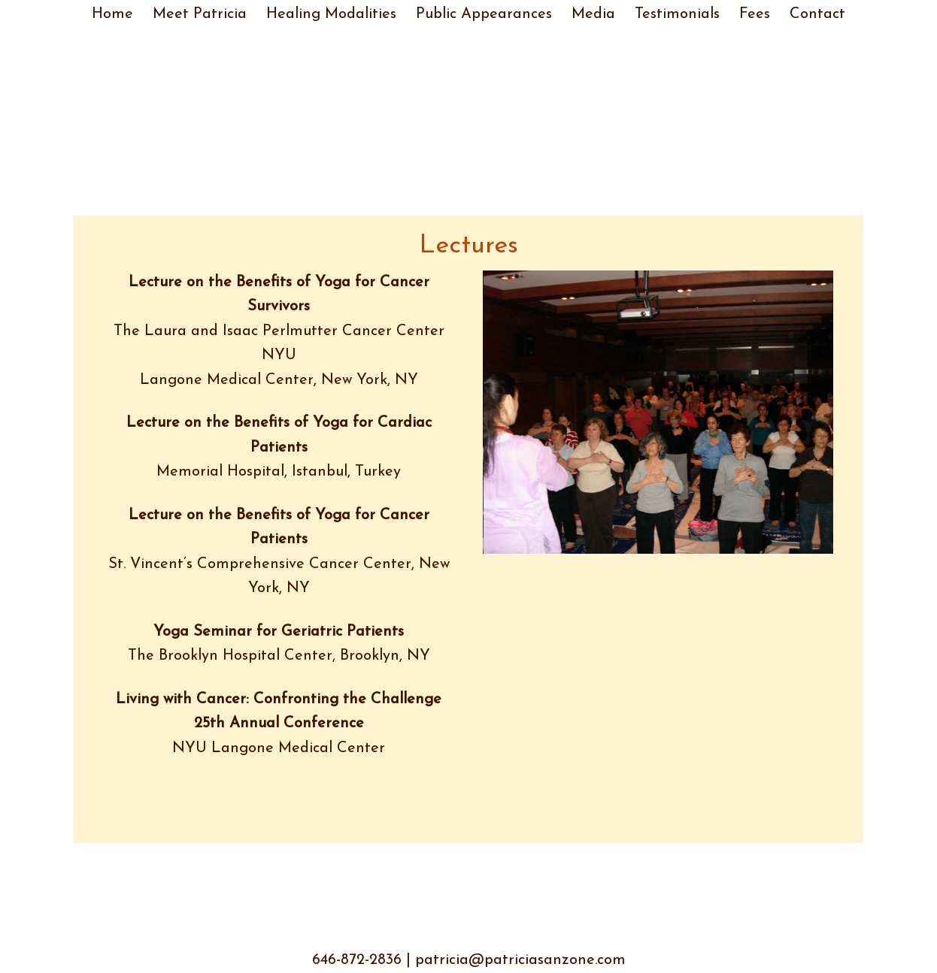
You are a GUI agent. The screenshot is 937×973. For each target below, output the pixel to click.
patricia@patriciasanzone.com (520, 960)
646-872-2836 (357, 960)
